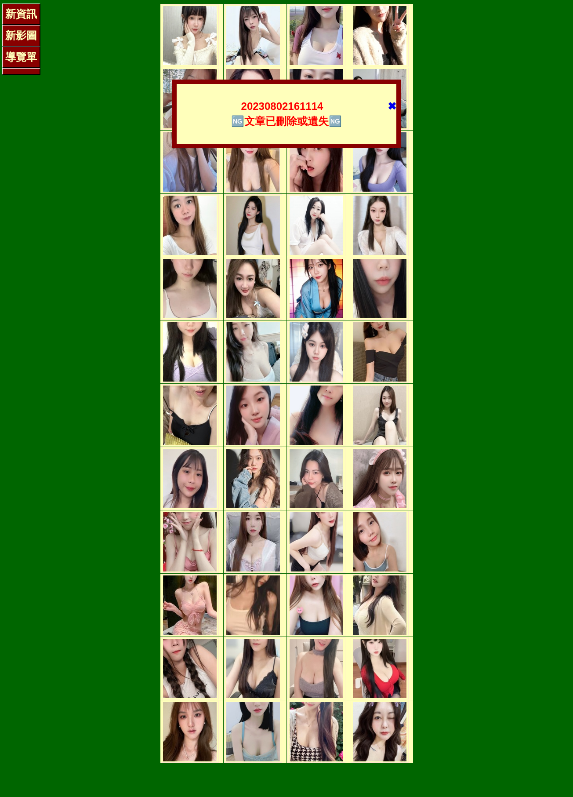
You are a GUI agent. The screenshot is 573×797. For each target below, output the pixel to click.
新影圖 (21, 35)
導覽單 (21, 57)
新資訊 (21, 14)
